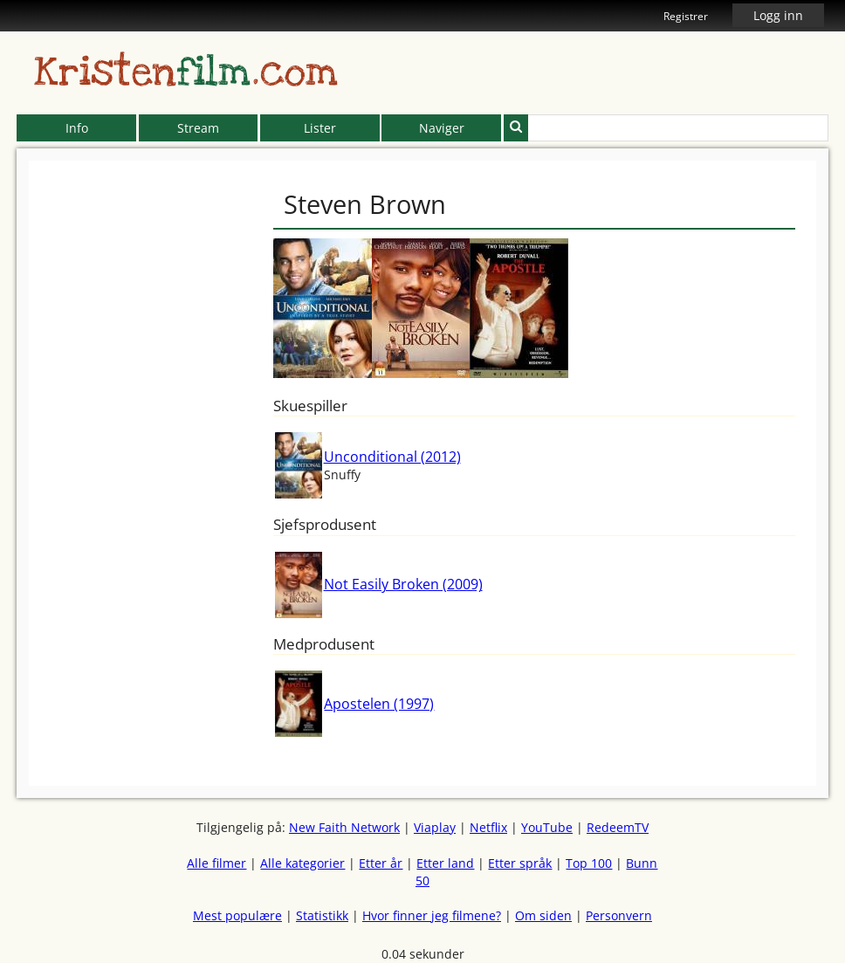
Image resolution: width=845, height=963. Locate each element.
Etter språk (520, 863)
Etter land (445, 863)
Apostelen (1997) (379, 703)
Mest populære (237, 915)
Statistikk (322, 915)
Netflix (488, 827)
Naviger (441, 128)
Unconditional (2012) (392, 456)
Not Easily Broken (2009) (403, 584)
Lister (320, 128)
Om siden (543, 915)
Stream (198, 128)
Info (76, 128)
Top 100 (589, 863)
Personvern (619, 915)
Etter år (380, 863)
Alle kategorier (302, 863)
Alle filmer (216, 863)
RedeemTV (618, 827)
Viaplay (435, 827)
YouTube (547, 827)
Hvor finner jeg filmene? (431, 915)
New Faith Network (344, 827)
